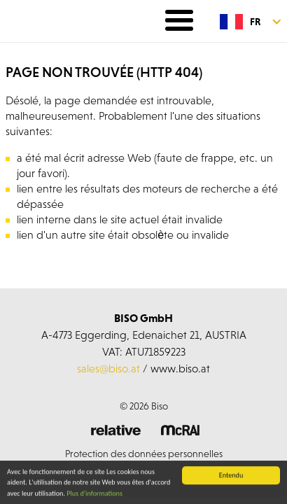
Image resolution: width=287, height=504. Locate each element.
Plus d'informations (94, 493)
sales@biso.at (108, 368)
